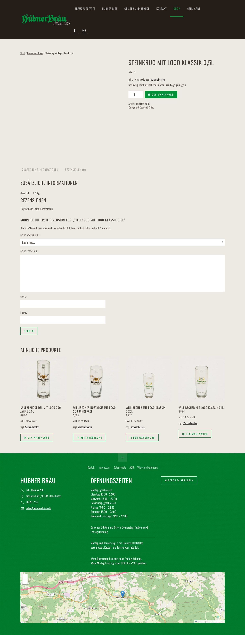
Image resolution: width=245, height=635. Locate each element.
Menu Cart (193, 8)
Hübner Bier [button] (110, 8)
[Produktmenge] (135, 94)
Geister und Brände (137, 8)
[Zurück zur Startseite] (45, 19)
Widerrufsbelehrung (147, 467)
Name (23, 296)
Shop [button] (177, 8)
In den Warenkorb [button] (37, 437)
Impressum (104, 467)
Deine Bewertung (30, 235)
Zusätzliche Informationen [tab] (40, 169)
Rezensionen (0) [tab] (75, 169)
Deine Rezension (29, 251)
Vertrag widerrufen (179, 480)
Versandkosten (158, 79)
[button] (122, 457)
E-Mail (24, 312)
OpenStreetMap (216, 621)
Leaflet (200, 621)
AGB (131, 467)
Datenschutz (119, 467)
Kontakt (161, 8)
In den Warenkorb (161, 94)
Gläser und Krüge (35, 53)
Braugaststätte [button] (85, 8)
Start (22, 53)
